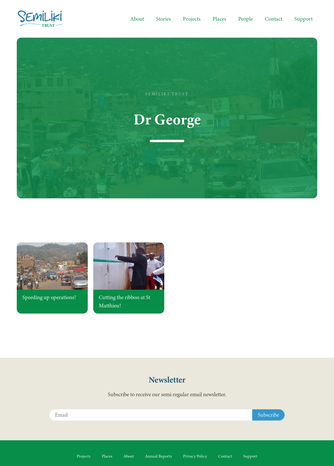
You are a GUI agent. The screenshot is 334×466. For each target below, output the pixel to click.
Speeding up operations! (49, 297)
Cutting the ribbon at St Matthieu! (124, 301)
